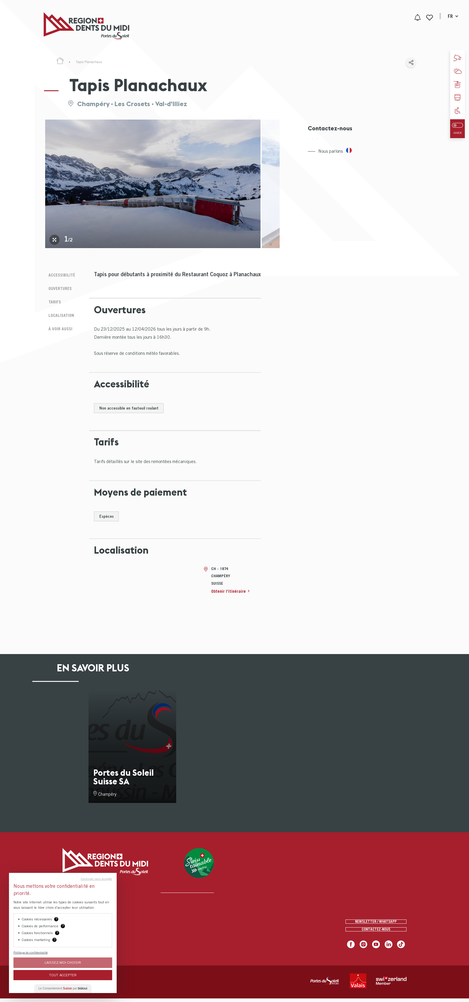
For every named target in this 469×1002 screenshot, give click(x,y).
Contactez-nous (375, 931)
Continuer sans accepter (96, 878)
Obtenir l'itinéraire (229, 591)
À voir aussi (58, 323)
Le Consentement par (63, 988)
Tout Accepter (63, 975)
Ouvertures (58, 286)
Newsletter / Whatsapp (376, 919)
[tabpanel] (153, 184)
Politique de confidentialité (30, 952)
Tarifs (52, 298)
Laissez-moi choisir (63, 962)
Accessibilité (59, 274)
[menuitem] (204, 26)
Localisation (58, 310)
